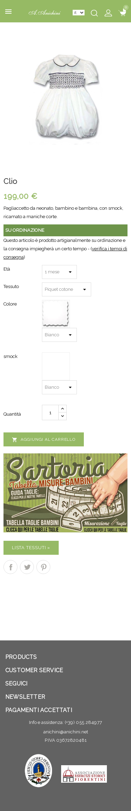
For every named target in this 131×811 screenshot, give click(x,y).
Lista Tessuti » (31, 547)
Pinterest (43, 567)
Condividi (10, 567)
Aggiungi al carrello (43, 440)
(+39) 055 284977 (83, 722)
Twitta (27, 567)
